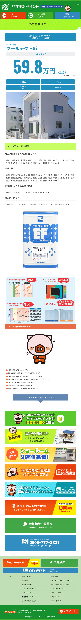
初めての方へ (27, 576)
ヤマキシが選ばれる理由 (60, 584)
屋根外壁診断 (27, 584)
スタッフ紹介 (56, 592)
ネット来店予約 (14, 15)
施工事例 (25, 580)
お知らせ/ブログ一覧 (58, 588)
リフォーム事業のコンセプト (61, 580)
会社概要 (54, 576)
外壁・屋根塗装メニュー (30, 588)
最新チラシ (55, 597)
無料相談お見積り (41, 15)
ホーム (10, 576)
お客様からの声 (27, 597)
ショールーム (27, 592)
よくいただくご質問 (29, 601)
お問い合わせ (56, 601)
